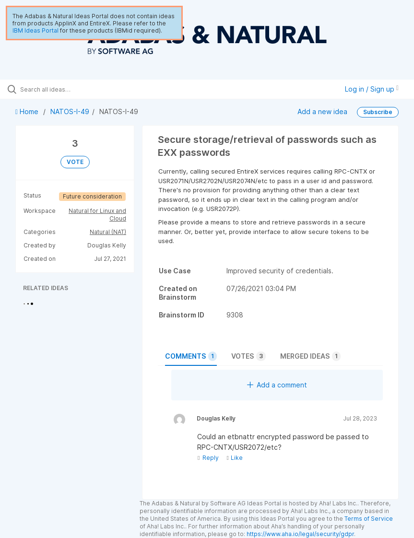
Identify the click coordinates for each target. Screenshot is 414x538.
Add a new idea (322, 111)
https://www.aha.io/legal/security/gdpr (300, 534)
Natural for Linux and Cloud (97, 214)
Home (27, 111)
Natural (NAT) (108, 231)
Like (234, 457)
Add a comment (277, 385)
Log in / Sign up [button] (372, 89)
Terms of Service (368, 518)
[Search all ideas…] (64, 89)
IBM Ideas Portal (35, 30)
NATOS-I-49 (69, 111)
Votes (248, 356)
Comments (191, 356)
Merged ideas (310, 356)
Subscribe (377, 112)
